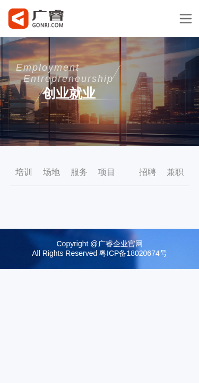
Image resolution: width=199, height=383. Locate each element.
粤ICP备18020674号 (133, 253)
